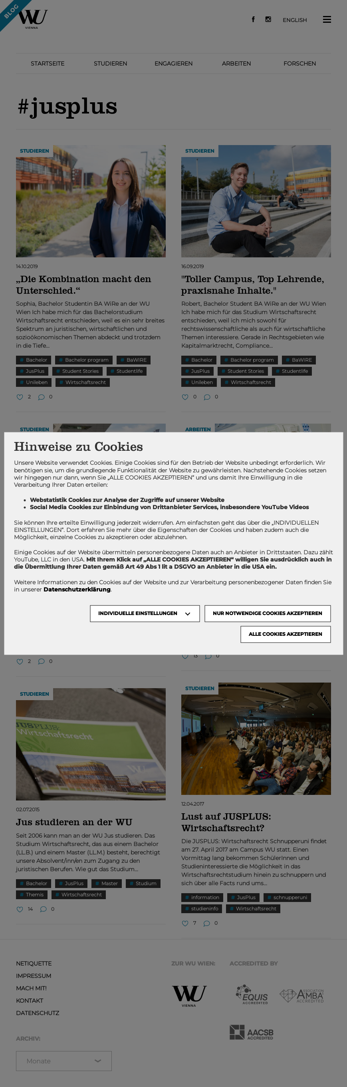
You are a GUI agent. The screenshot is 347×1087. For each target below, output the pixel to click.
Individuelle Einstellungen (137, 614)
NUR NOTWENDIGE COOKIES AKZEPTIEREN (267, 614)
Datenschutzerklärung (77, 589)
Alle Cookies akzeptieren (285, 634)
